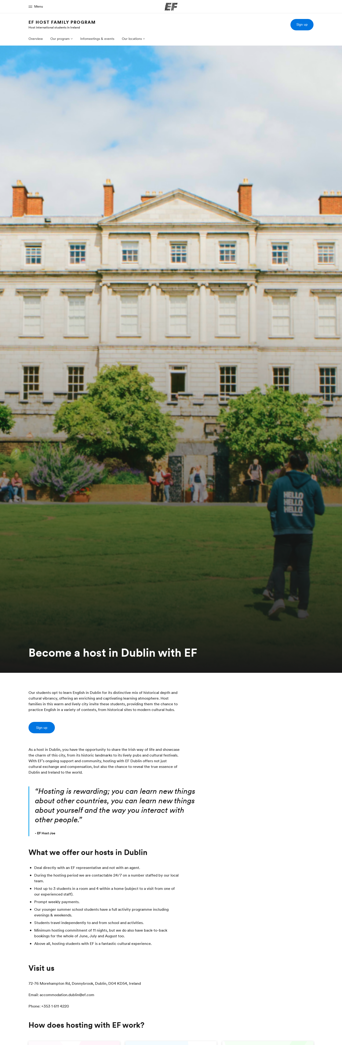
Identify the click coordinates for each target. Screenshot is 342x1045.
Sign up (302, 24)
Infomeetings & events (97, 38)
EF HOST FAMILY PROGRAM (62, 22)
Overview (35, 38)
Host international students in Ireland (54, 27)
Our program (60, 38)
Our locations (132, 38)
